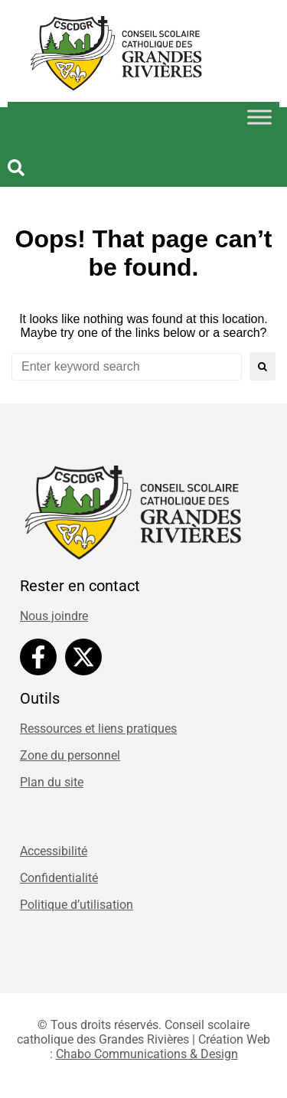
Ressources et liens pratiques (98, 728)
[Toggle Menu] (259, 116)
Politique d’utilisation (76, 904)
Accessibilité (53, 851)
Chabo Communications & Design (147, 1054)
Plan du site (51, 782)
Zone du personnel (70, 755)
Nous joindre (54, 616)
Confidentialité (59, 878)
